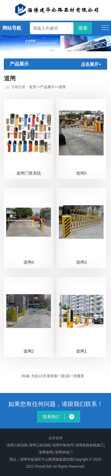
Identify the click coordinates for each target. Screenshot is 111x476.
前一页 (59, 376)
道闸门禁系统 (28, 173)
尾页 (80, 376)
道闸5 (81, 173)
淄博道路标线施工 (89, 445)
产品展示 (47, 87)
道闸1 (81, 351)
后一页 (71, 376)
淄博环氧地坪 (62, 445)
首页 (32, 87)
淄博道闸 (45, 452)
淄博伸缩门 (64, 452)
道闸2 (28, 351)
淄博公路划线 (17, 445)
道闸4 (28, 262)
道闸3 (81, 262)
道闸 (62, 87)
